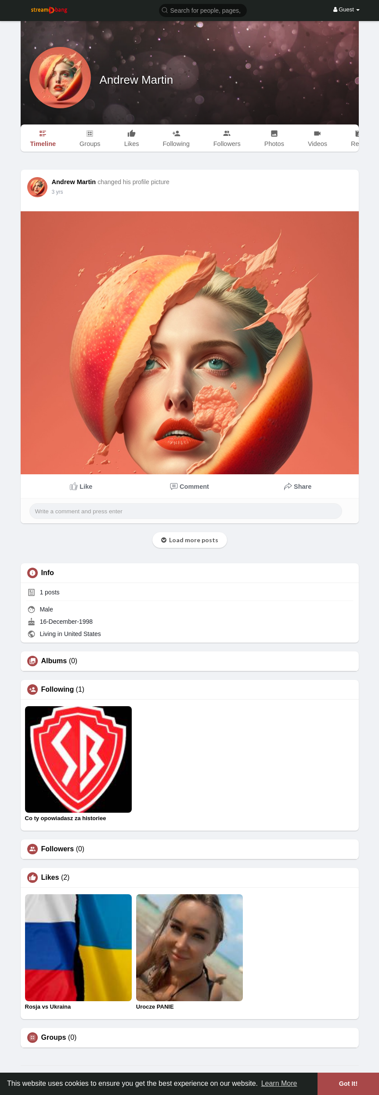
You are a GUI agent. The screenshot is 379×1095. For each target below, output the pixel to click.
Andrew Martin (136, 79)
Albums (54, 661)
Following (57, 689)
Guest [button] (346, 9)
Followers (57, 849)
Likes (50, 877)
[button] (203, 10)
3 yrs (57, 192)
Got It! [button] (348, 1083)
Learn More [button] (279, 1083)
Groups (53, 1037)
